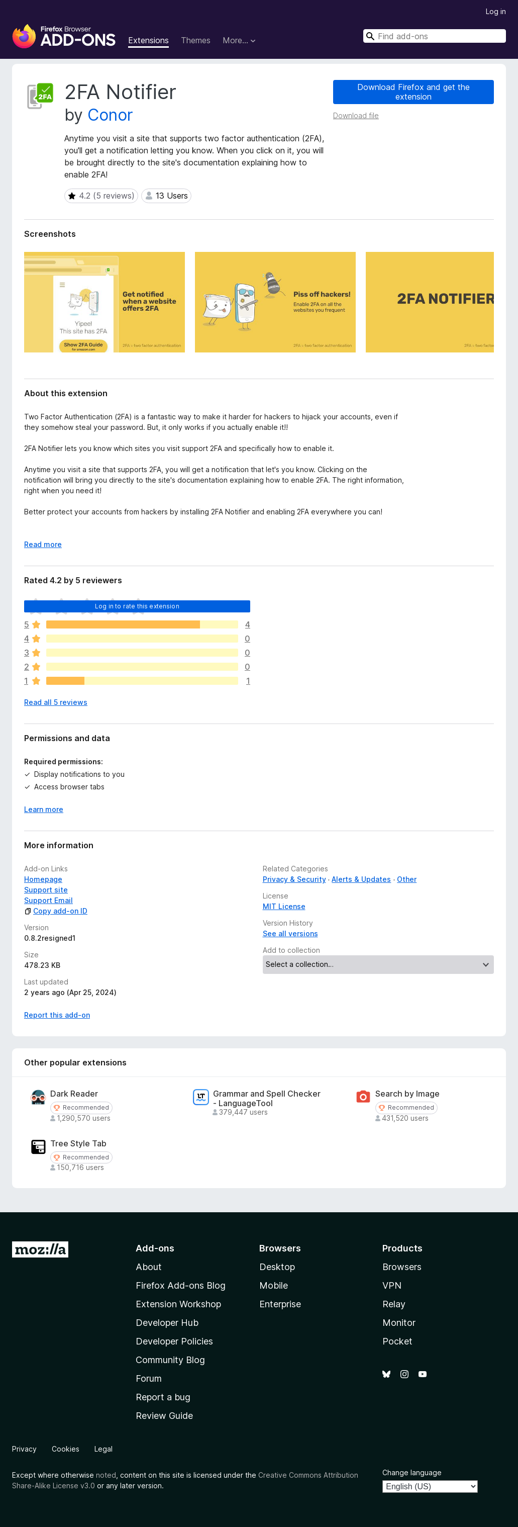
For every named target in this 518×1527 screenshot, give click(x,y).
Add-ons (155, 1248)
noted (106, 1475)
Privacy (24, 1449)
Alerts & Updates (361, 879)
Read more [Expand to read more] (43, 544)
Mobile (273, 1285)
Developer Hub (167, 1322)
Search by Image (407, 1094)
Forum (149, 1378)
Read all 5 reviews (55, 702)
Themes (196, 40)
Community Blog (170, 1360)
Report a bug (163, 1397)
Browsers (402, 1267)
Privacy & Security (294, 879)
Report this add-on (57, 1015)
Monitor (399, 1322)
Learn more (43, 809)
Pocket (397, 1341)
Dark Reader (74, 1094)
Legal (103, 1449)
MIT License (284, 906)
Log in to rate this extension (137, 606)
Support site (46, 889)
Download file (356, 115)
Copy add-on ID (55, 911)
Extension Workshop (178, 1304)
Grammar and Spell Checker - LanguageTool (267, 1098)
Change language (412, 1472)
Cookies (65, 1449)
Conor (110, 115)
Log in (496, 11)
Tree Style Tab (78, 1143)
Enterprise (280, 1304)
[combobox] (434, 36)
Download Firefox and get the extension (413, 92)
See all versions (290, 933)
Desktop (277, 1267)
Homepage (43, 879)
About (149, 1267)
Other (407, 879)
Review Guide (164, 1415)
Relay (393, 1304)
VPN (391, 1285)
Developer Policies (174, 1341)
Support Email (48, 900)
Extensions (148, 40)
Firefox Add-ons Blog (181, 1285)
